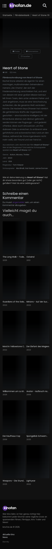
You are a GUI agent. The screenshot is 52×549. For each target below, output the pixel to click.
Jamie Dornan (41, 168)
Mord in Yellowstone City (14, 346)
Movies (19, 154)
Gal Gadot (29, 168)
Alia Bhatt (20, 168)
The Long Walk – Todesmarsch (14, 257)
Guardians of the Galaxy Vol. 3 (14, 302)
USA (10, 161)
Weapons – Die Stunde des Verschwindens (14, 481)
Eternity (6, 542)
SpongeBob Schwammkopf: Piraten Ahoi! (37, 436)
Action (12, 154)
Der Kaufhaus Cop (11, 436)
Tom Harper (18, 165)
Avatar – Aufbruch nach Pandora (37, 391)
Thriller (26, 154)
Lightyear (30, 481)
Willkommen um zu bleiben (14, 391)
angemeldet (18, 202)
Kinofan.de (20, 5)
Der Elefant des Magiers (37, 346)
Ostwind (30, 257)
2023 (10, 158)
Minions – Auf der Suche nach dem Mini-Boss (37, 302)
